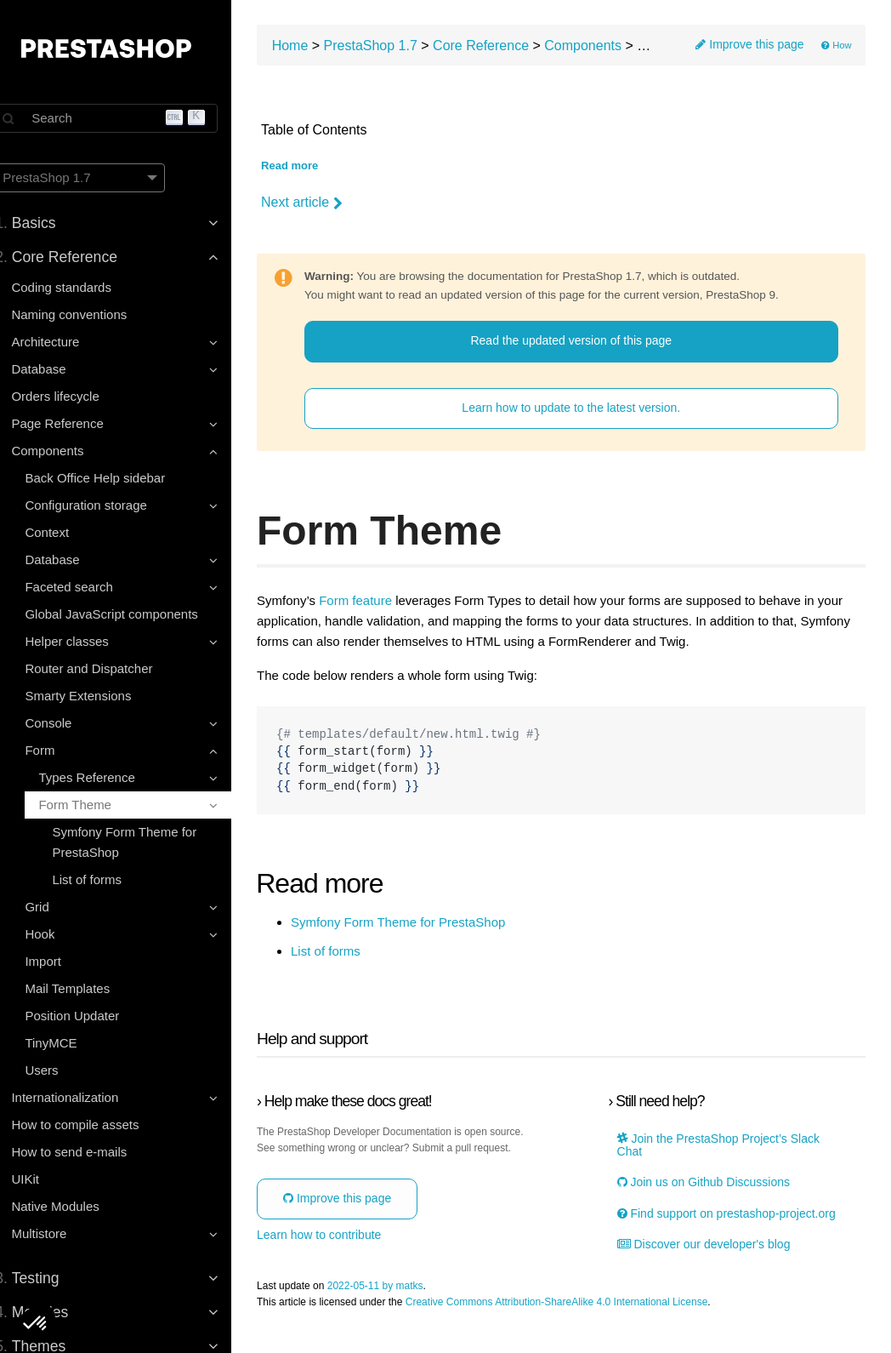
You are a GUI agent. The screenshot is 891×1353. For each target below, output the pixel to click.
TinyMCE (69, 1043)
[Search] (127, 118)
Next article (327, 205)
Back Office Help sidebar (113, 478)
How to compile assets (93, 1124)
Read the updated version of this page (583, 343)
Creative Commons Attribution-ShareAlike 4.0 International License (582, 1317)
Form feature (380, 602)
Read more (315, 168)
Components (608, 47)
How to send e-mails (87, 1152)
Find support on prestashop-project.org (708, 1222)
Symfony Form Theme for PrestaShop (143, 842)
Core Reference (506, 47)
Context (65, 532)
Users (60, 1070)
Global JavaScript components (129, 614)
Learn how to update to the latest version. (583, 409)
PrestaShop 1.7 (396, 47)
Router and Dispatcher (107, 668)
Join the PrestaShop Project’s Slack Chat (728, 1147)
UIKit (44, 1179)
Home (316, 47)
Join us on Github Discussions (713, 1185)
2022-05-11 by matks (401, 1301)
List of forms (105, 879)
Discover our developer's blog (714, 1259)
